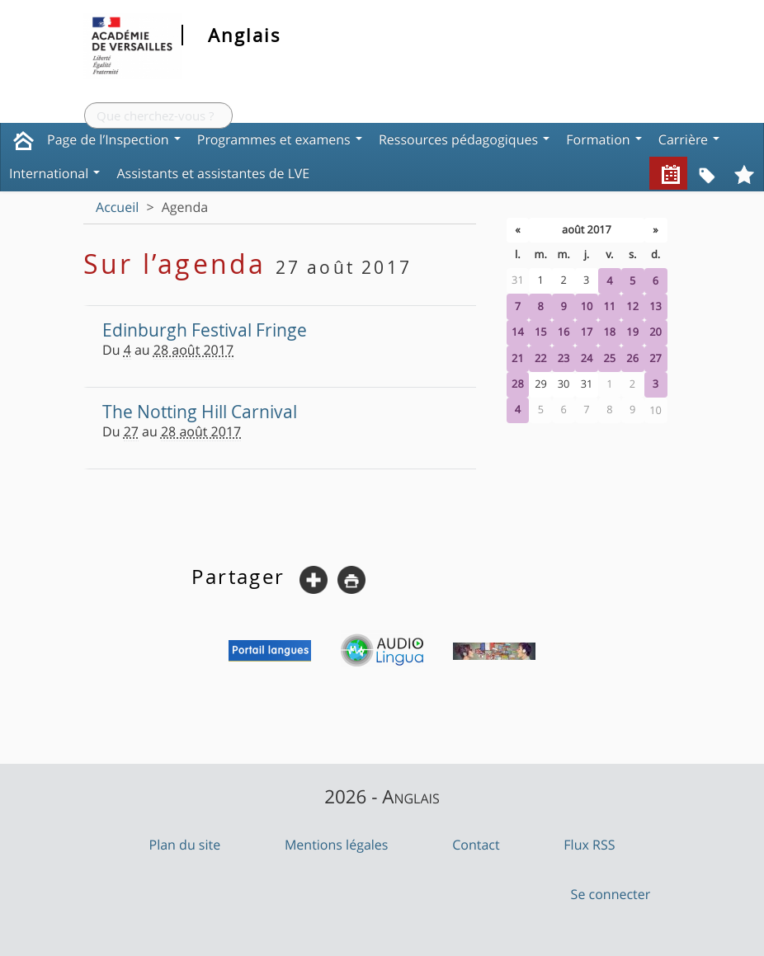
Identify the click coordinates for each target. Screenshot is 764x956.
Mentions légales (337, 845)
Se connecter (611, 894)
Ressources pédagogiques (464, 139)
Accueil (117, 207)
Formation (604, 139)
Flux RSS (589, 845)
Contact (475, 845)
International (54, 173)
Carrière (688, 139)
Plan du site (185, 845)
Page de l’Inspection (114, 139)
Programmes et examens (279, 139)
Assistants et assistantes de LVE (212, 173)
